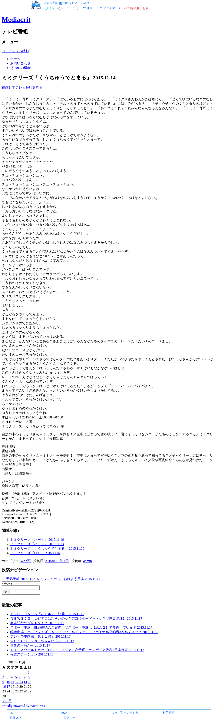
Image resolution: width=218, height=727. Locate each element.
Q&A (63, 713)
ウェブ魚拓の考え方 (125, 713)
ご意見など (67, 718)
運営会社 (15, 718)
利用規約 (169, 713)
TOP (12, 713)
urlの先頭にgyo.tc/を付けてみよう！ (68, 3)
